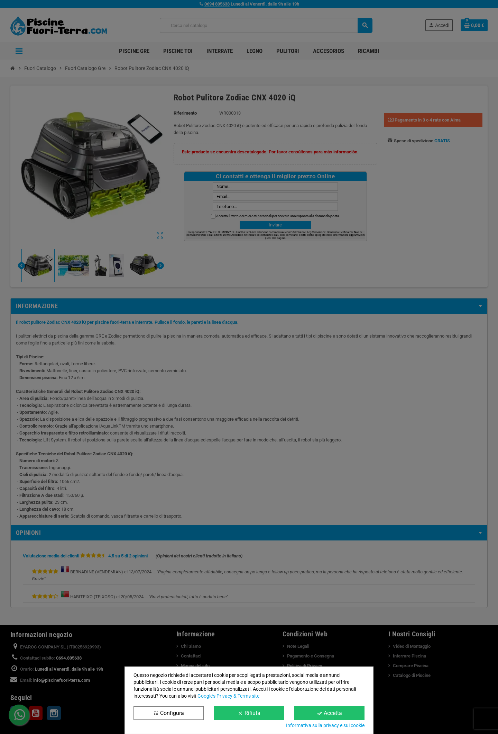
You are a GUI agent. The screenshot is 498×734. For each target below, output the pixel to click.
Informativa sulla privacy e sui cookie (325, 725)
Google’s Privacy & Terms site (228, 696)
